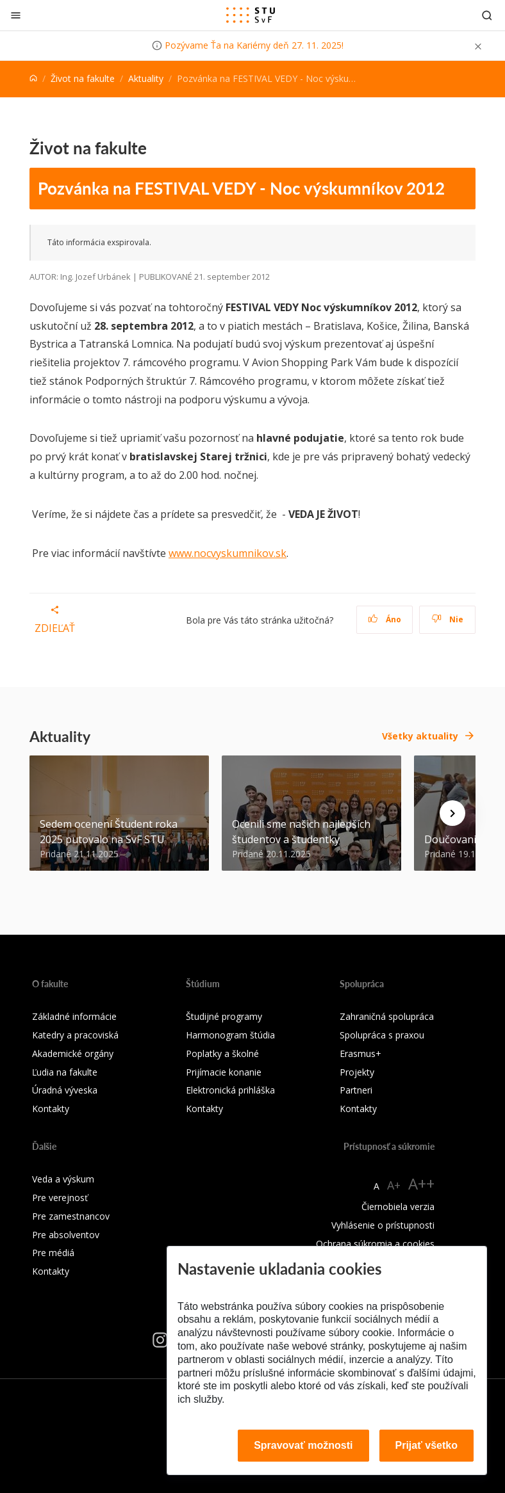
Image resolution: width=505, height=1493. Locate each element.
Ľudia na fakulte (64, 1072)
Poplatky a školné (222, 1053)
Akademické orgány (72, 1053)
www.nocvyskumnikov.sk (227, 553)
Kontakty (50, 1108)
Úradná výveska (64, 1090)
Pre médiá (53, 1253)
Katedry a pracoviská (75, 1035)
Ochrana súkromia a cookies (375, 1244)
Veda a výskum (63, 1179)
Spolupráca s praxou (382, 1035)
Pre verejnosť (60, 1197)
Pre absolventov (65, 1235)
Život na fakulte (83, 78)
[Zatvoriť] (15, 15)
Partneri (356, 1090)
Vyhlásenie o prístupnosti (383, 1225)
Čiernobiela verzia (398, 1206)
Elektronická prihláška (230, 1090)
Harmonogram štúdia (230, 1035)
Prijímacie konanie (223, 1072)
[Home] (33, 78)
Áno (385, 619)
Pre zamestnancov (71, 1216)
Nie (447, 619)
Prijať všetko (426, 1445)
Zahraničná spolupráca (387, 1016)
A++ (421, 1183)
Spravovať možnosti (303, 1445)
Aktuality (145, 78)
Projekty (357, 1072)
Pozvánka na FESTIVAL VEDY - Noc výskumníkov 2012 (241, 188)
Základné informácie (74, 1016)
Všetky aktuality (420, 736)
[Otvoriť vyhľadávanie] (487, 15)
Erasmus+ (360, 1053)
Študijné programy (224, 1016)
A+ (394, 1185)
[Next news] (452, 813)
